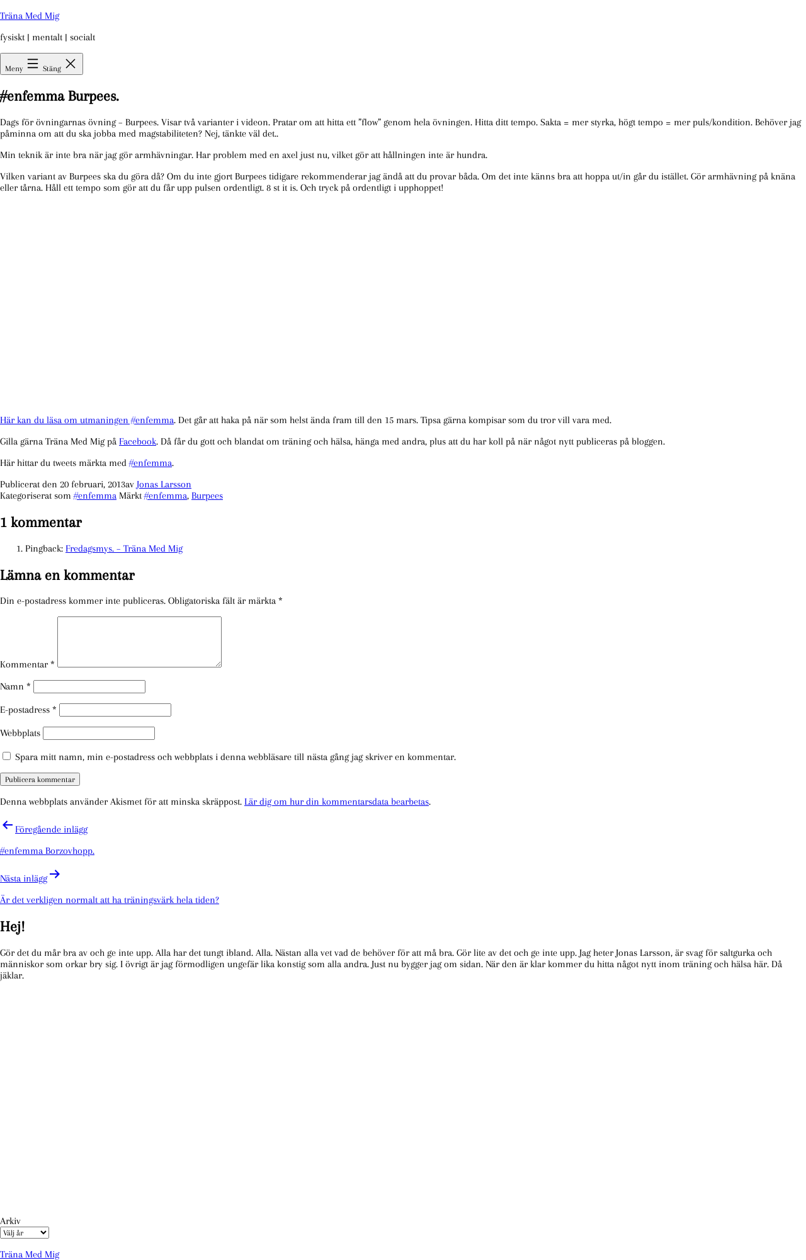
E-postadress (28, 709)
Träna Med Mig (29, 15)
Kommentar (27, 664)
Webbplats (20, 733)
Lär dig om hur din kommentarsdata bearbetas (336, 801)
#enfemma (150, 462)
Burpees (207, 495)
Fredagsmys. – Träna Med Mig (124, 548)
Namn (15, 686)
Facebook (137, 441)
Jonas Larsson (164, 484)
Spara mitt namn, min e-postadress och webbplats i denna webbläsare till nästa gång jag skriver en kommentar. (235, 757)
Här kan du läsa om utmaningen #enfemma (87, 420)
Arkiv (10, 1221)
